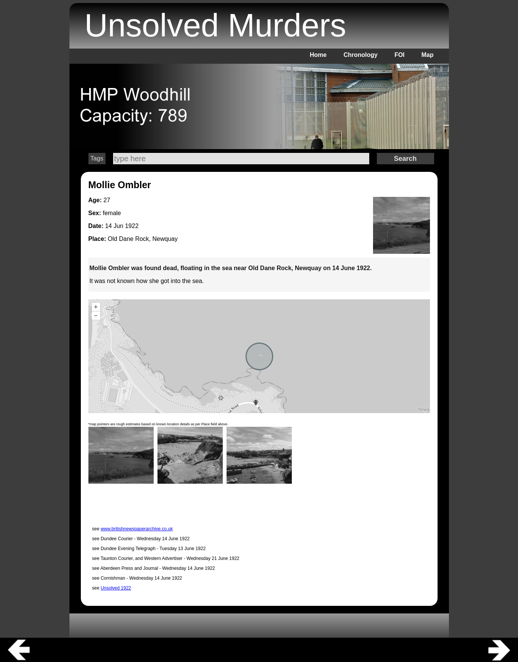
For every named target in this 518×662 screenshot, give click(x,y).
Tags (96, 158)
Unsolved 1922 (116, 588)
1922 (132, 226)
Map (428, 55)
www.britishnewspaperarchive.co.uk (137, 528)
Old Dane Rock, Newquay (143, 239)
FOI (399, 55)
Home (318, 55)
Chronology (360, 55)
